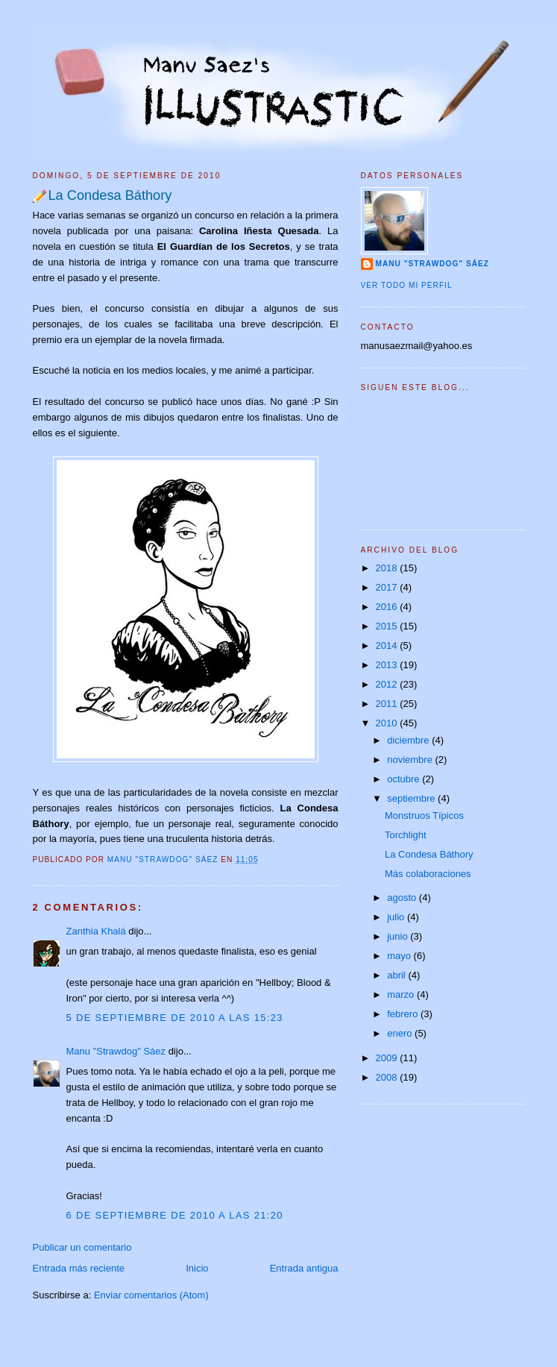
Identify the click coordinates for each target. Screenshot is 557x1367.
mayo (400, 955)
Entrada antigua (304, 1268)
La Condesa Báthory (429, 854)
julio (397, 917)
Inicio (197, 1268)
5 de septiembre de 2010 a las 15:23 (174, 1017)
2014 (388, 645)
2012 (388, 684)
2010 (388, 723)
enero (401, 1033)
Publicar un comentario (82, 1247)
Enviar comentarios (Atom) (151, 1295)
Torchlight (406, 834)
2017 (388, 587)
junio (398, 936)
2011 (388, 703)
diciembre (409, 740)
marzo (402, 994)
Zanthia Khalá (96, 931)
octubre (404, 779)
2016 (388, 606)
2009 (388, 1057)
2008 (388, 1077)
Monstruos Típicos (424, 815)
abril (397, 975)
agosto (403, 897)
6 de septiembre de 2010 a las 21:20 (174, 1215)
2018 (388, 567)
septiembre (412, 798)
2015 (388, 626)
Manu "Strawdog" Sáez (164, 859)
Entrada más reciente (79, 1268)
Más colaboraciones (428, 873)
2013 (388, 664)
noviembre (411, 759)
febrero (404, 1013)
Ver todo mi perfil (407, 285)
